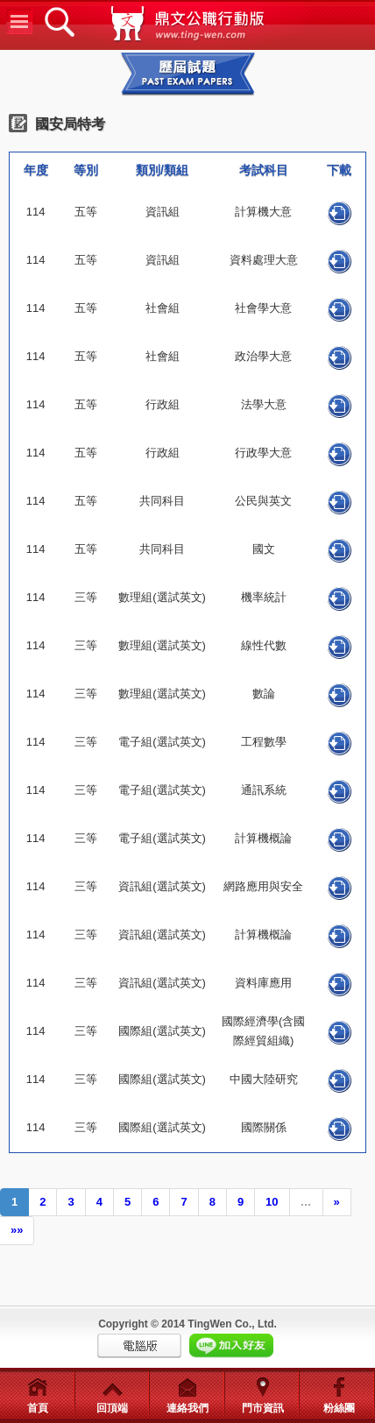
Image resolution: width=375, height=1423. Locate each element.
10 (271, 1201)
